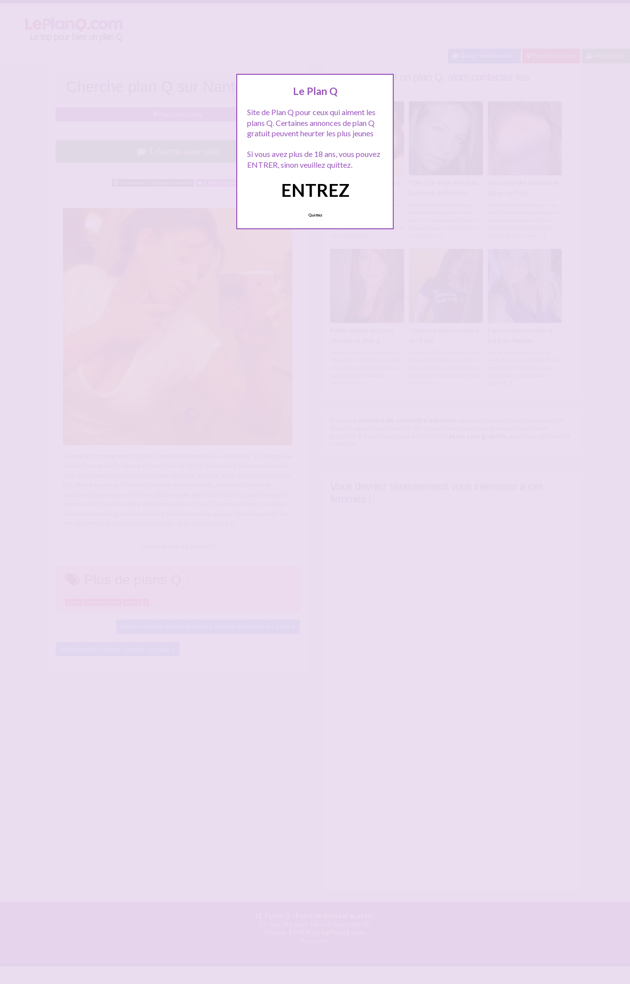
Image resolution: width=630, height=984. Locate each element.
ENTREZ (315, 190)
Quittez (315, 215)
